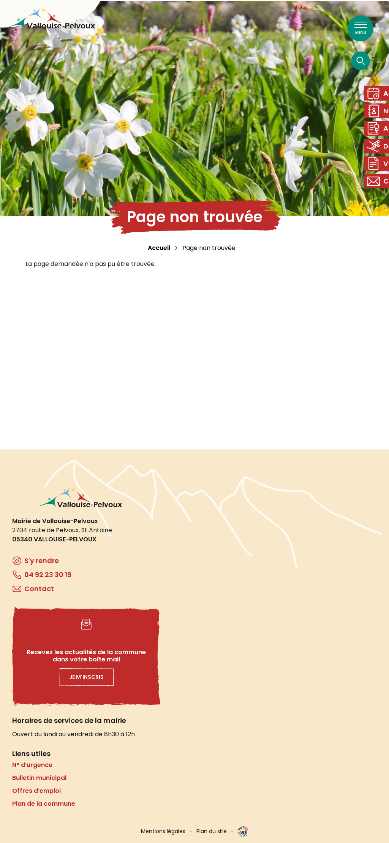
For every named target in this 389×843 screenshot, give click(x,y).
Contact (379, 197)
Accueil (159, 248)
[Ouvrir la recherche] (360, 60)
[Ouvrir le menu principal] (360, 28)
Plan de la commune (43, 803)
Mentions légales (163, 831)
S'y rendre (41, 560)
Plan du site (211, 831)
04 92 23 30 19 (47, 574)
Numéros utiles (379, 115)
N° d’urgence (32, 765)
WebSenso (243, 831)
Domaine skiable (379, 156)
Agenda (379, 94)
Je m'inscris (86, 677)
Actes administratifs (379, 136)
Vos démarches (379, 177)
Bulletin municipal (39, 777)
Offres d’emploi (36, 790)
